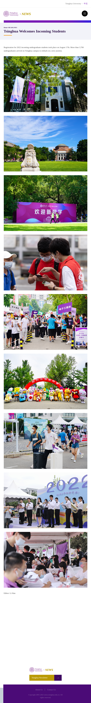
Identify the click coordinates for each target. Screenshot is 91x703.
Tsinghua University (73, 4)
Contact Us (51, 690)
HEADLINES (12, 27)
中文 (86, 4)
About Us (39, 690)
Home (6, 27)
